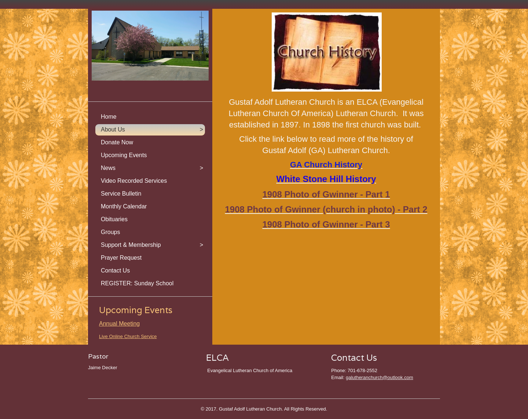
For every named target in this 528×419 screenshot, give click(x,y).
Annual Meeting (119, 323)
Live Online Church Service (128, 336)
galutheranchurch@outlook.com (379, 377)
